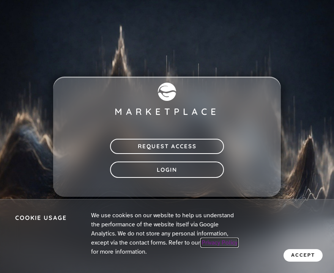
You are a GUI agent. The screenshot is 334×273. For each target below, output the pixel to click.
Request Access (167, 146)
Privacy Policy (220, 242)
